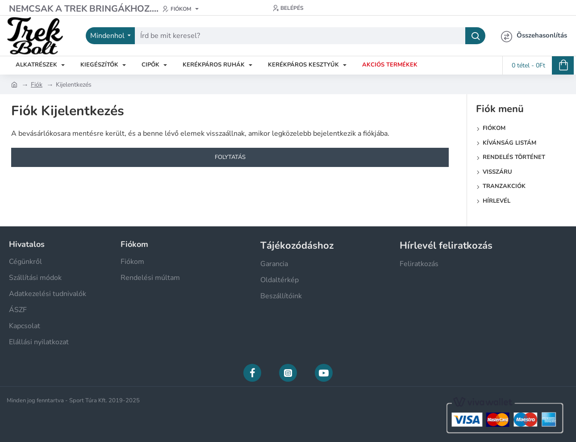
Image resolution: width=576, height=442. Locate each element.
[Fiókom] (181, 9)
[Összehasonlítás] (534, 36)
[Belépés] (288, 8)
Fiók (36, 84)
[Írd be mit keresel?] (475, 35)
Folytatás (230, 157)
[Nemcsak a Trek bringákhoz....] (84, 9)
